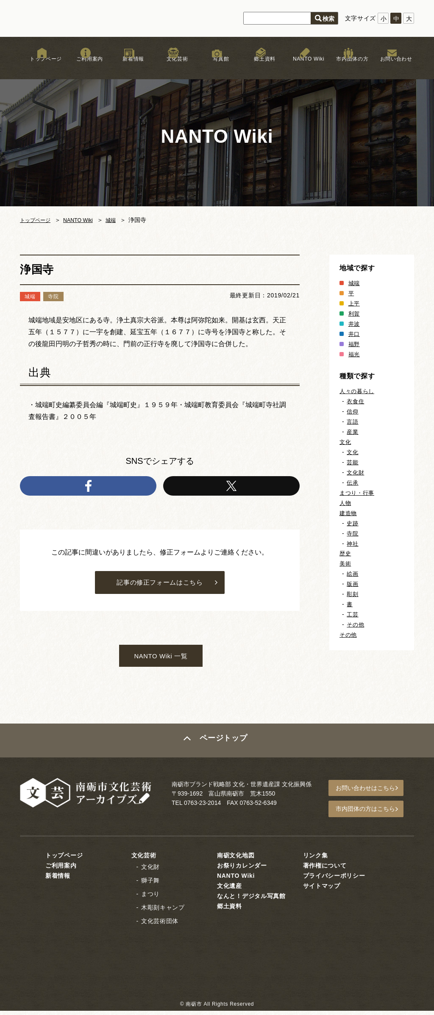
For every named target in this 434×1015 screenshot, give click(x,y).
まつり (150, 898)
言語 (353, 421)
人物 (345, 502)
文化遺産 (229, 890)
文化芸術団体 (159, 925)
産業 (353, 431)
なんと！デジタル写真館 (251, 900)
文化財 (356, 472)
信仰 (353, 411)
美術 (345, 563)
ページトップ (224, 748)
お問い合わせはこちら (370, 795)
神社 (353, 543)
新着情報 (129, 67)
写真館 (217, 67)
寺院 (353, 533)
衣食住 (356, 401)
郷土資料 (261, 67)
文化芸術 (173, 67)
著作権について (325, 869)
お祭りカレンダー (242, 869)
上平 (354, 303)
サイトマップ (321, 890)
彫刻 (353, 594)
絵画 (353, 573)
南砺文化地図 (235, 859)
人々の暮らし (358, 391)
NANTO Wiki (304, 67)
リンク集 (315, 859)
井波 (354, 323)
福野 (354, 344)
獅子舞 (150, 884)
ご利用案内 (85, 67)
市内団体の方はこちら (370, 814)
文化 (345, 441)
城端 (120, 219)
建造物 (348, 513)
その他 (356, 624)
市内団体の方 (348, 67)
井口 (354, 333)
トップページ (42, 67)
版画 (353, 583)
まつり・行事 (358, 492)
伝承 (353, 482)
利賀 (354, 313)
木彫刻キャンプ (163, 911)
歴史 (345, 553)
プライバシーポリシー (334, 879)
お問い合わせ (392, 67)
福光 (354, 354)
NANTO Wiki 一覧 (161, 662)
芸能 (353, 462)
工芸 (353, 614)
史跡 (353, 523)
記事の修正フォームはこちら (160, 585)
